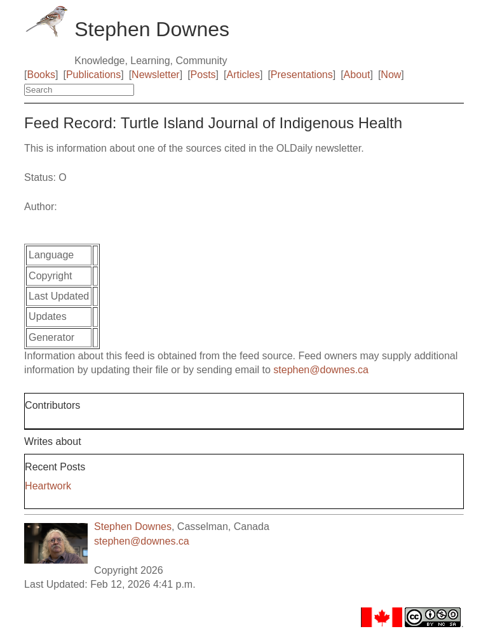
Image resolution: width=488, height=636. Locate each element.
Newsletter (156, 74)
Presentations (302, 74)
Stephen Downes (133, 526)
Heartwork (48, 485)
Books (41, 74)
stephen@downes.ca (321, 369)
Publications (93, 74)
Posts (203, 74)
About (357, 74)
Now (391, 74)
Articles (243, 74)
